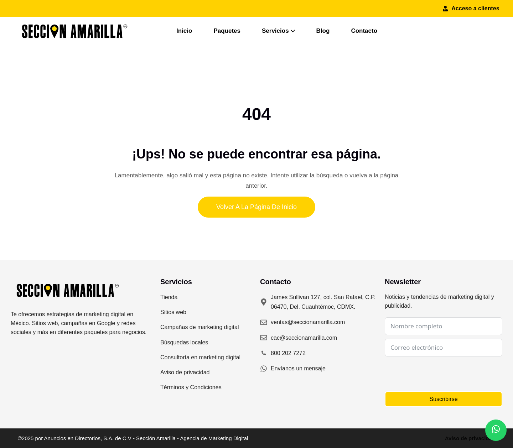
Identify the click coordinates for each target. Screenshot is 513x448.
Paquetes (226, 30)
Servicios (278, 30)
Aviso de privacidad (470, 438)
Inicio (184, 30)
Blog (323, 30)
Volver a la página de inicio (256, 206)
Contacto (364, 30)
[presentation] (439, 374)
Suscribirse (443, 399)
